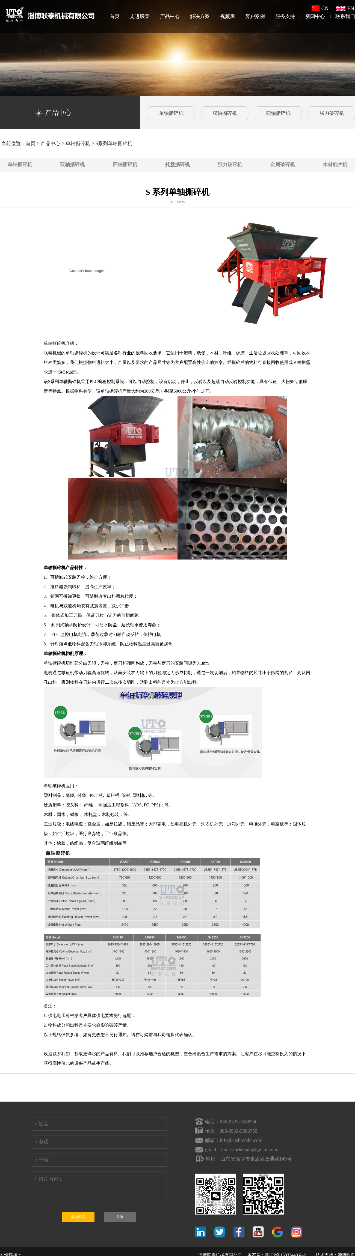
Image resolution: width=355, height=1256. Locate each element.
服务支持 (285, 16)
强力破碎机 (230, 164)
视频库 (227, 16)
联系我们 (345, 16)
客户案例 (255, 16)
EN (345, 8)
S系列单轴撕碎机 (113, 143)
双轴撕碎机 (72, 164)
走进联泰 (140, 16)
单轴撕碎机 (78, 143)
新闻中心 (315, 16)
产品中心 (170, 16)
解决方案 (200, 16)
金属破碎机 (282, 164)
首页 (115, 16)
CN (320, 8)
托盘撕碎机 (177, 164)
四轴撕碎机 (125, 164)
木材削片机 (335, 164)
